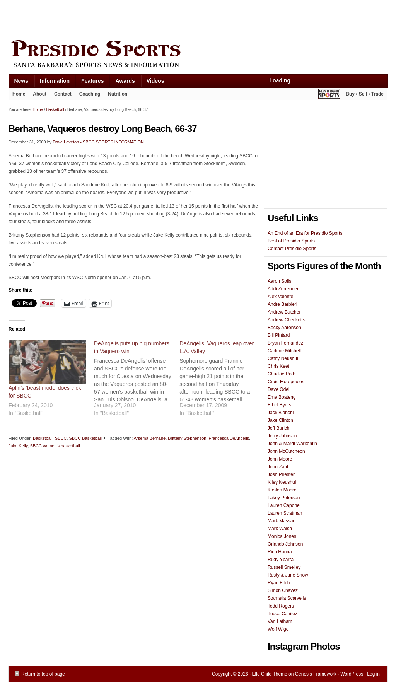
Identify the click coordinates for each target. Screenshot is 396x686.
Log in (373, 674)
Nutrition (117, 94)
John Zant (278, 466)
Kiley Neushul (282, 482)
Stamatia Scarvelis (287, 598)
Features (89, 82)
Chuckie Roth (281, 374)
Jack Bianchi (281, 412)
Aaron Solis (279, 281)
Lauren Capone (284, 505)
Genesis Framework (315, 674)
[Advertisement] (149, 18)
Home (18, 94)
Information (52, 82)
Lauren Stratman (285, 513)
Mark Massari (281, 521)
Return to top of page (43, 674)
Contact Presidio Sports (292, 248)
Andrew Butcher (284, 312)
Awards (122, 82)
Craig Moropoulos (286, 381)
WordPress (351, 674)
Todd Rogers (281, 606)
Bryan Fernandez (285, 343)
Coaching (90, 94)
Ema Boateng (282, 397)
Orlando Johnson (285, 544)
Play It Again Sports (329, 95)
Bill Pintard (279, 335)
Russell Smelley (284, 567)
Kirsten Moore (282, 490)
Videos (155, 81)
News (19, 82)
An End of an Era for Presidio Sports (305, 233)
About (37, 95)
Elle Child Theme (269, 674)
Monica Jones (282, 536)
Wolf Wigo (278, 629)
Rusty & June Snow (288, 575)
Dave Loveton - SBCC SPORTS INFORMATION (98, 142)
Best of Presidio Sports (291, 241)
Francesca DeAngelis (229, 438)
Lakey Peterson (284, 497)
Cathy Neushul (283, 358)
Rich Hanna (280, 552)
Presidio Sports (198, 55)
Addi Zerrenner (283, 289)
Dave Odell (279, 389)
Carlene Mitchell (284, 350)
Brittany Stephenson (187, 438)
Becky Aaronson (284, 327)
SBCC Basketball (85, 438)
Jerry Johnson (282, 436)
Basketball (43, 438)
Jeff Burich (278, 428)
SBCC (61, 438)
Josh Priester (281, 474)
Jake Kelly (18, 446)
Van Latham (280, 621)
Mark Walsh (280, 528)
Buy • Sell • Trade (365, 94)
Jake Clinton (280, 420)
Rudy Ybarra (281, 559)
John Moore (280, 459)
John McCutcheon (286, 451)
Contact (63, 94)
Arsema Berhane (150, 438)
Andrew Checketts (286, 320)
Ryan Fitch (279, 582)
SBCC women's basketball (55, 446)
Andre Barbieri (282, 304)
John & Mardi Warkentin (292, 443)
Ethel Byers (279, 405)
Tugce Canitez (282, 613)
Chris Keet (278, 366)
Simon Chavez (283, 590)
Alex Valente (281, 296)
